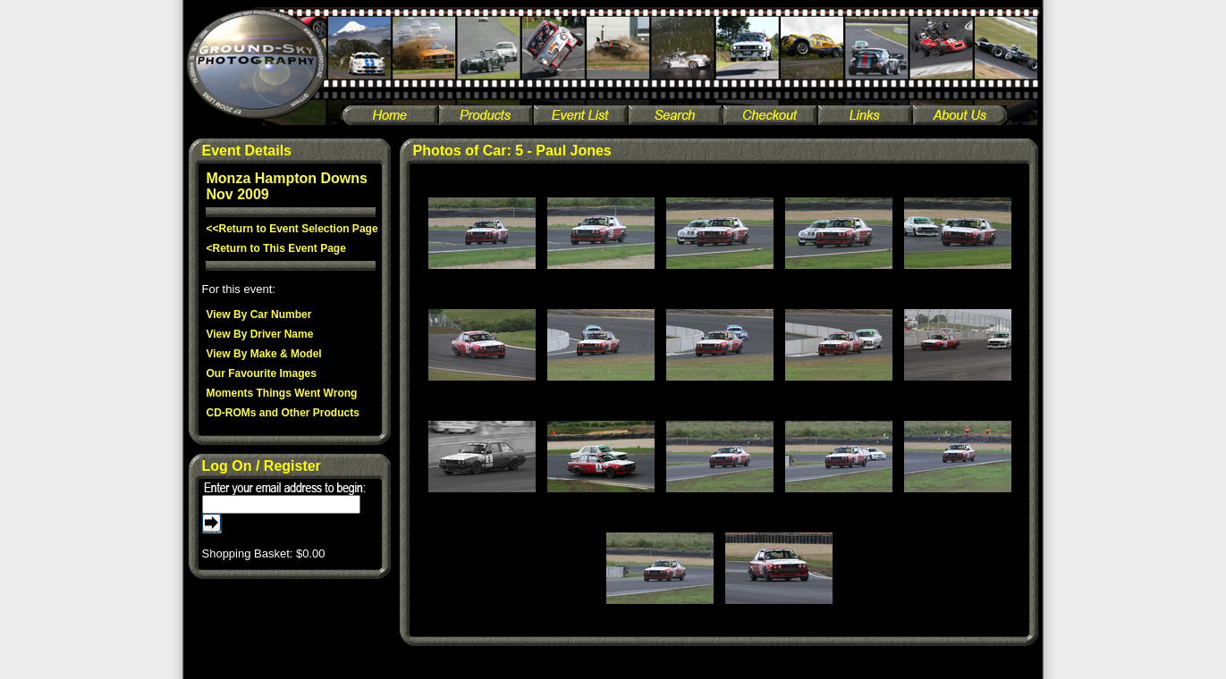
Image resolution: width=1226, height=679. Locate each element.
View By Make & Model (264, 354)
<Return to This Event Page (276, 248)
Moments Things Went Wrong (282, 393)
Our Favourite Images (262, 373)
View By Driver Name (260, 334)
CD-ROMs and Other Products (283, 413)
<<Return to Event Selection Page (292, 228)
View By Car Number (259, 314)
